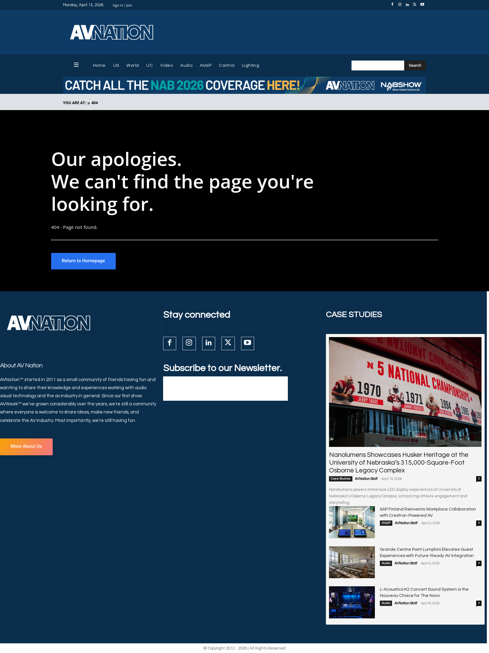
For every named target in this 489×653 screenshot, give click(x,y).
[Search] (415, 65)
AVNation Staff (366, 479)
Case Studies (341, 479)
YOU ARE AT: (74, 102)
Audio (386, 563)
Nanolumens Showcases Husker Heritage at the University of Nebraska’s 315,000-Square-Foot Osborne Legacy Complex (398, 463)
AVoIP (386, 523)
